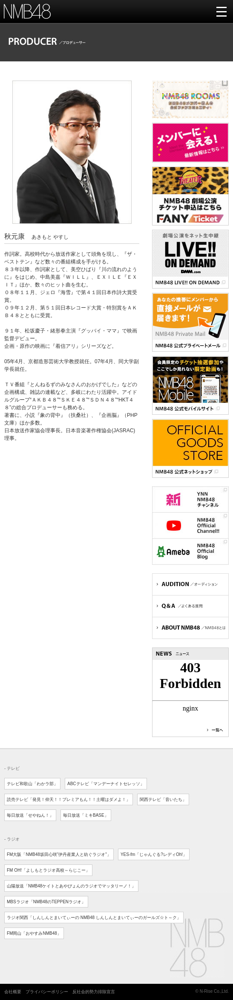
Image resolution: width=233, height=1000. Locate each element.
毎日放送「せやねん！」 (30, 815)
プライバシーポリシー (47, 991)
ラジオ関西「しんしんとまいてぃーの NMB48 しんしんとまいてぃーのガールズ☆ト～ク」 (94, 917)
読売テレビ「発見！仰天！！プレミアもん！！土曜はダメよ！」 (68, 799)
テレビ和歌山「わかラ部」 (32, 783)
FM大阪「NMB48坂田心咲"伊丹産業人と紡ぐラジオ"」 (59, 854)
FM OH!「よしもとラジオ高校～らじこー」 (48, 870)
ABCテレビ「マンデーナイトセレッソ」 (105, 783)
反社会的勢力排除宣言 (93, 991)
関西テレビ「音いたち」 (163, 799)
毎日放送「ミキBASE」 (86, 815)
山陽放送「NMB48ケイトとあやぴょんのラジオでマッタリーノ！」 (71, 886)
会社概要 (12, 991)
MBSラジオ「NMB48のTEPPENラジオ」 (46, 901)
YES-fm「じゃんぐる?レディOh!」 (154, 854)
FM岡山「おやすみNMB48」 (34, 933)
